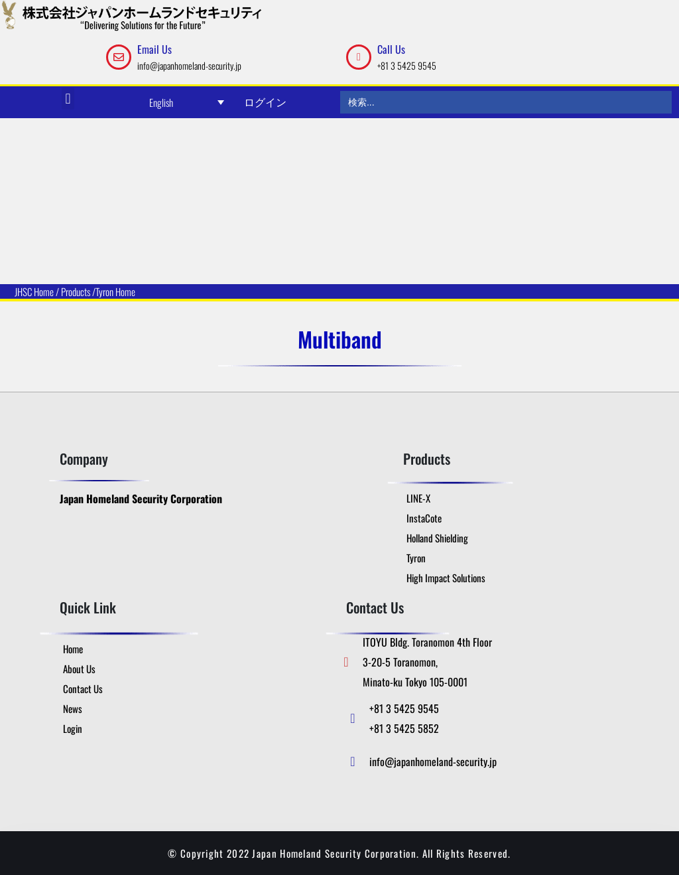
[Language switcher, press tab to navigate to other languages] (187, 102)
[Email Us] (118, 57)
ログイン (265, 102)
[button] (68, 99)
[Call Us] (358, 57)
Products (75, 291)
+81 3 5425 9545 (406, 65)
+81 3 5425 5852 (404, 728)
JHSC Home (34, 291)
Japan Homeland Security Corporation (141, 499)
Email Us (154, 49)
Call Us (391, 49)
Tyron (104, 291)
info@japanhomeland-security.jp (189, 65)
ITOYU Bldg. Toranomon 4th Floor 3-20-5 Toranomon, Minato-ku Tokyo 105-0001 (427, 662)
